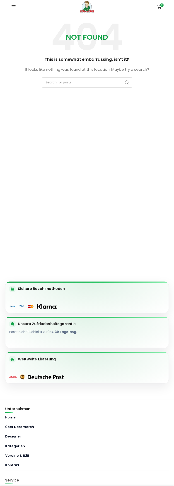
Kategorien (15, 446)
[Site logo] (87, 6)
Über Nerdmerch (19, 427)
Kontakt (12, 465)
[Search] (87, 82)
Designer (13, 436)
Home (10, 417)
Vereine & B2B (17, 455)
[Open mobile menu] (13, 6)
